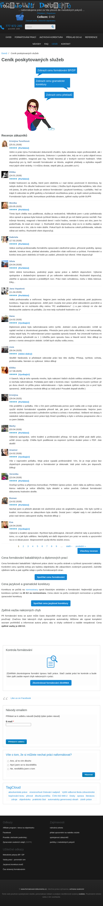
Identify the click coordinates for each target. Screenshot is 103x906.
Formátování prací (25, 37)
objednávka (24, 799)
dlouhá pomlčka (42, 796)
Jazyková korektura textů (13, 864)
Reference (91, 37)
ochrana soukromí (76, 889)
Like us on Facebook (21, 698)
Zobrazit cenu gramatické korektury (50, 83)
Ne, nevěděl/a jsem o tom (22, 768)
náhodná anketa (56, 828)
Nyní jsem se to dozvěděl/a (23, 765)
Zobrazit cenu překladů (59, 94)
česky (72, 796)
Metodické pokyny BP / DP (13, 855)
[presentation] (28, 733)
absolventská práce (18, 792)
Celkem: (42, 16)
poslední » (81, 546)
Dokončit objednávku (46, 21)
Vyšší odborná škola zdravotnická (78, 792)
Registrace (51, 13)
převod (29, 796)
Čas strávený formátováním (14, 869)
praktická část (39, 799)
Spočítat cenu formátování (51, 577)
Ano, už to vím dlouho (20, 761)
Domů (4, 53)
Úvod (8, 37)
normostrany (32, 589)
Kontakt (65, 44)
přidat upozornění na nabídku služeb (64, 832)
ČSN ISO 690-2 (60, 796)
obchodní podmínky (18, 837)
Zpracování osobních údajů (14, 842)
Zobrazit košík (31, 21)
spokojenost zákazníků (59, 837)
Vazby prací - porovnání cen (14, 860)
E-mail (10, 721)
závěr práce (86, 799)
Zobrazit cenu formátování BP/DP (56, 70)
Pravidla (6, 837)
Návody (37, 44)
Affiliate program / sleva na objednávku (18, 828)
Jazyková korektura (51, 37)
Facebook (7, 832)
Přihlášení (41, 13)
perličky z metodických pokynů (62, 842)
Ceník (55, 44)
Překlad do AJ (74, 37)
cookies (82, 894)
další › (69, 546)
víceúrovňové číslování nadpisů (44, 792)
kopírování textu (16, 796)
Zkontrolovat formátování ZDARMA (51, 683)
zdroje (14, 799)
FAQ (46, 44)
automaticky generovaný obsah (63, 799)
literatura (90, 796)
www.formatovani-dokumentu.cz (34, 889)
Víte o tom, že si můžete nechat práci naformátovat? (39, 754)
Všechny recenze (89, 551)
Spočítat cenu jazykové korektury (50, 603)
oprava (80, 796)
